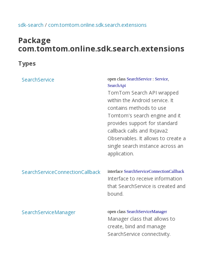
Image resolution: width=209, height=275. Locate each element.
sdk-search (30, 24)
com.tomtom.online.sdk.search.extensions (97, 24)
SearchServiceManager (48, 212)
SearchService (38, 79)
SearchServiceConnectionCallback (61, 171)
